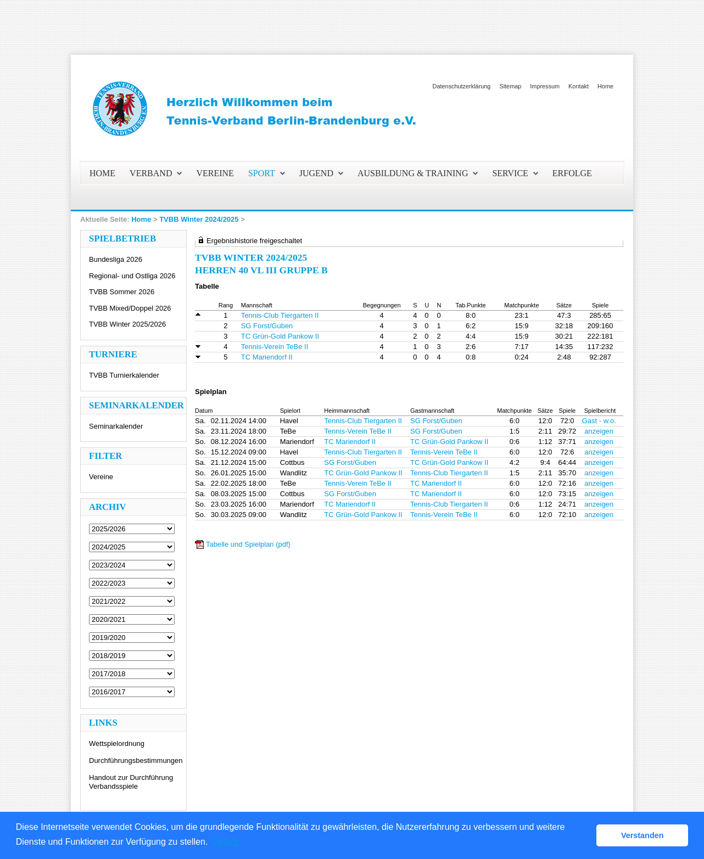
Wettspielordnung (116, 743)
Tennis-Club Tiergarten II (280, 315)
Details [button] (225, 841)
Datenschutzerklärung (462, 86)
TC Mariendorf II (267, 357)
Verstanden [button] (642, 835)
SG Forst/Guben (267, 326)
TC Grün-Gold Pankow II (280, 336)
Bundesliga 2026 (115, 259)
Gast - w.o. (599, 421)
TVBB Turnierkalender (124, 375)
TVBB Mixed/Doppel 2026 (130, 308)
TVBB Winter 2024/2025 (198, 219)
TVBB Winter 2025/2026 (127, 324)
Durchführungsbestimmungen (136, 760)
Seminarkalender (116, 426)
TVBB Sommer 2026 (121, 292)
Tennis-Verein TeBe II (275, 347)
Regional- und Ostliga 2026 (132, 276)
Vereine (101, 477)
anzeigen (598, 431)
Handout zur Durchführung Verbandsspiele (131, 781)
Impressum (545, 86)
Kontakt (578, 86)
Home (605, 86)
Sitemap (510, 86)
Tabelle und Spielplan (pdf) (248, 544)
